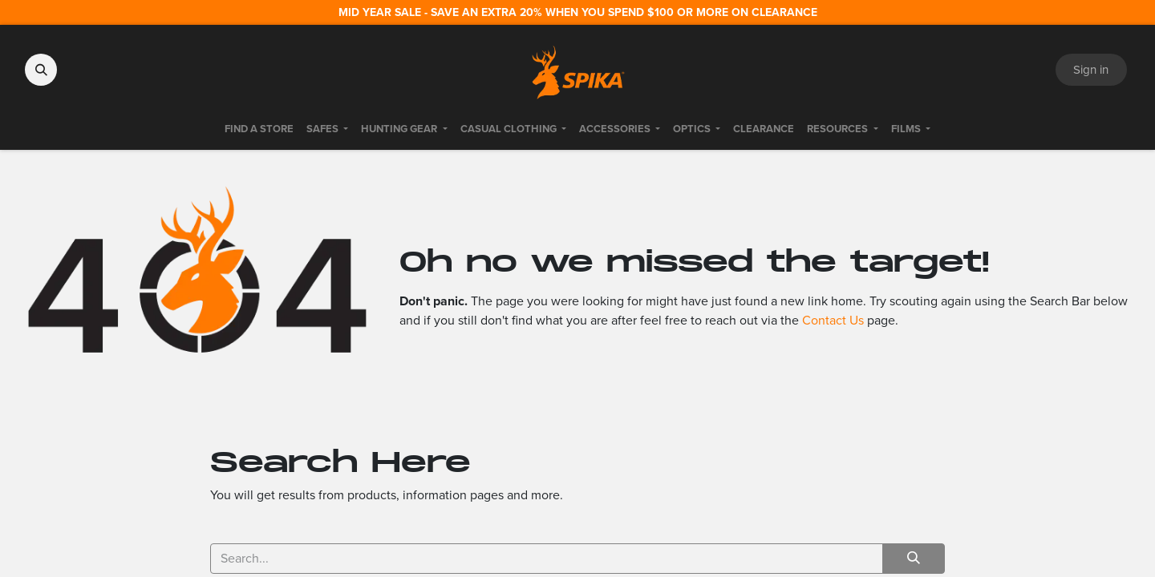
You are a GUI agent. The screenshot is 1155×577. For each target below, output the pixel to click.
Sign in (1090, 70)
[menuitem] (259, 129)
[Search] (913, 558)
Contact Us (833, 320)
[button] (41, 70)
